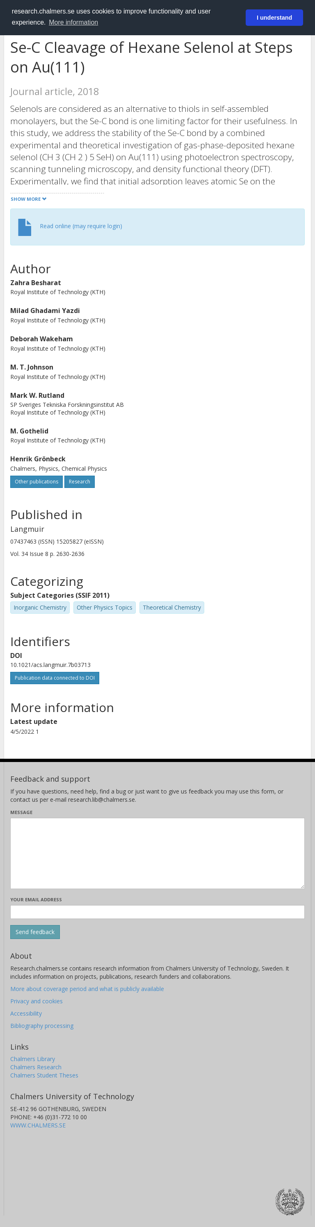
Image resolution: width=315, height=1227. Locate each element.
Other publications (36, 481)
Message (21, 812)
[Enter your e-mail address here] (157, 912)
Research (79, 481)
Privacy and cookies (36, 1001)
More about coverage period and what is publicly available (87, 989)
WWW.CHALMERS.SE (38, 1125)
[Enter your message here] (157, 853)
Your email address (36, 899)
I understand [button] (274, 17)
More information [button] (73, 22)
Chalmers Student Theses (44, 1075)
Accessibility (26, 1013)
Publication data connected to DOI (55, 677)
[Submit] (35, 932)
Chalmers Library (32, 1059)
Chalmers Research (36, 1067)
